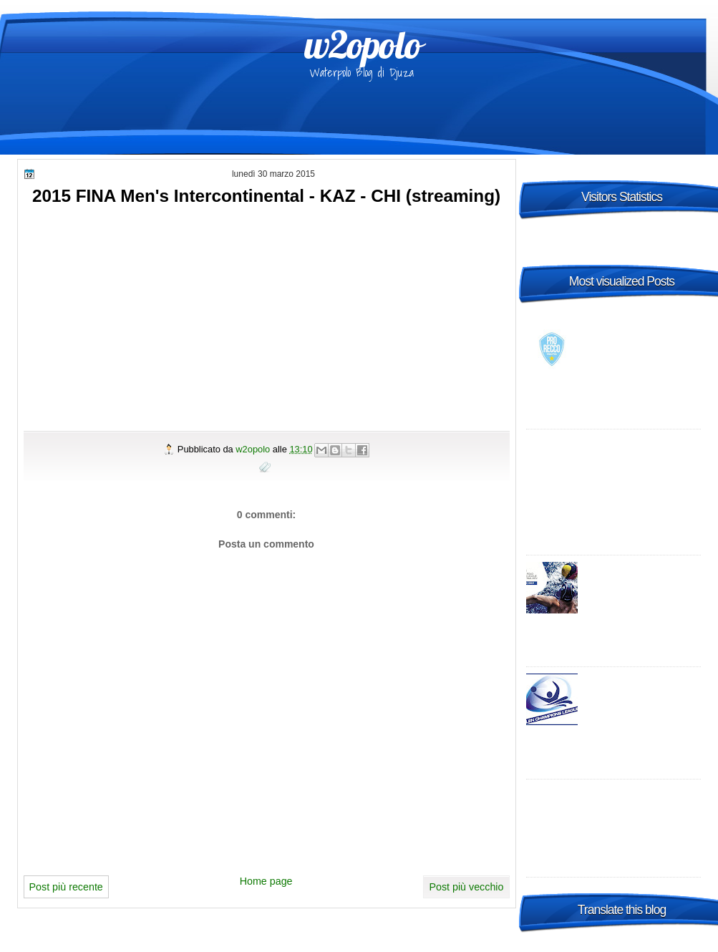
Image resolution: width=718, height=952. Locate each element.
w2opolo (362, 44)
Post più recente (66, 887)
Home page (266, 881)
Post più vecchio (466, 887)
